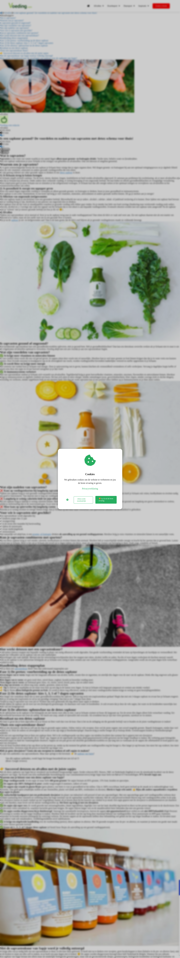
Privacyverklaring (90, 489)
